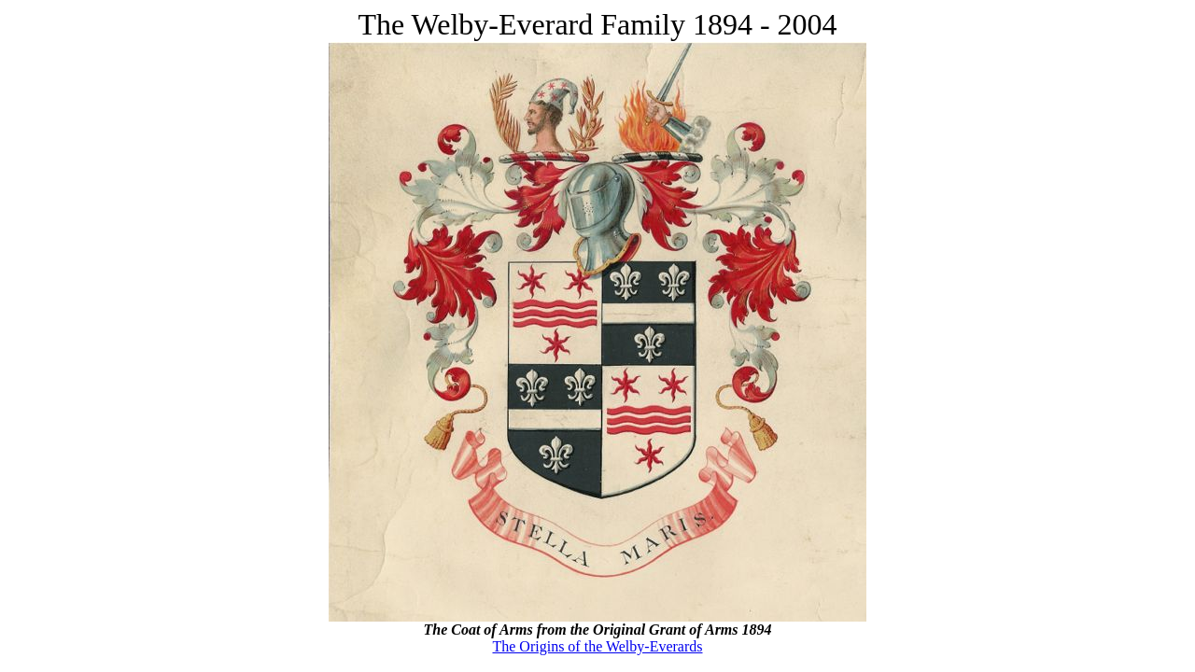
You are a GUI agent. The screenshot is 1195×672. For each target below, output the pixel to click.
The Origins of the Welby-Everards (597, 646)
